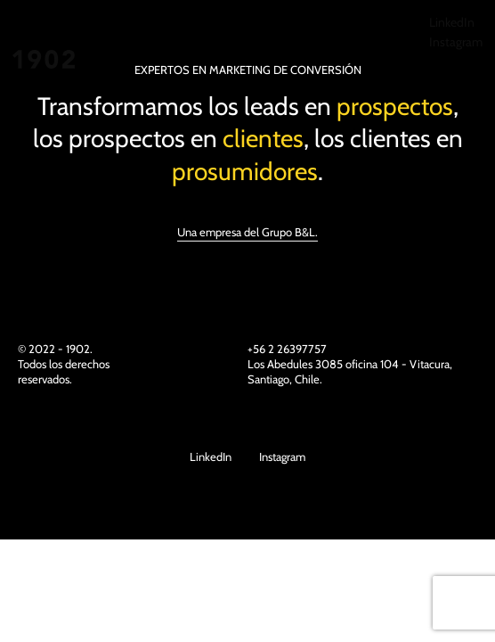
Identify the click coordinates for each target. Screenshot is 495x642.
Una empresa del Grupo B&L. (247, 232)
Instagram (456, 42)
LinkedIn (452, 22)
